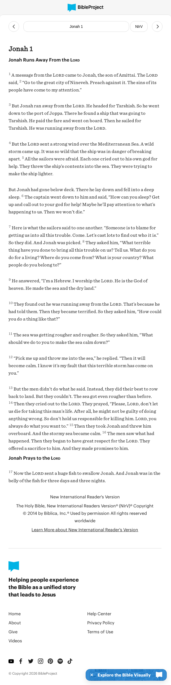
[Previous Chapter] (13, 26)
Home (14, 613)
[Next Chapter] (157, 26)
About (14, 622)
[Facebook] (21, 661)
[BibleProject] (85, 8)
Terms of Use (100, 631)
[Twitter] (31, 661)
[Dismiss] (90, 674)
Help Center (99, 613)
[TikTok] (70, 661)
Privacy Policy (100, 622)
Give (12, 631)
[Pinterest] (50, 661)
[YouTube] (11, 661)
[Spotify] (60, 661)
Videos (15, 640)
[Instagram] (40, 661)
